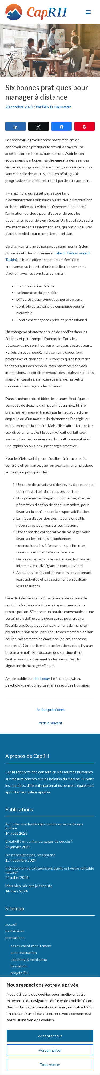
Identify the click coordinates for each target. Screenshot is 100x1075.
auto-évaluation (24, 952)
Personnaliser (50, 1050)
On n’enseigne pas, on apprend (30, 855)
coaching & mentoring (29, 959)
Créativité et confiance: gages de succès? (38, 841)
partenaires (14, 931)
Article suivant (50, 723)
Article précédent (51, 709)
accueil (11, 924)
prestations (15, 937)
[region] (50, 1026)
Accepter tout (50, 1035)
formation (19, 966)
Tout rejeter (50, 1064)
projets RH (19, 972)
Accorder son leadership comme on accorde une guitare (44, 826)
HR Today (42, 678)
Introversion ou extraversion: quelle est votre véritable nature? (49, 870)
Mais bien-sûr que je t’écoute (28, 886)
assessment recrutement (31, 946)
